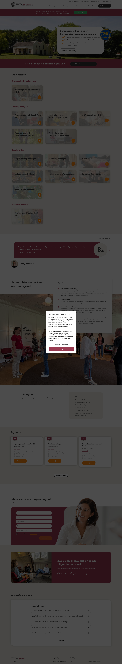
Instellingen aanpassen (61, 344)
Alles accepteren (61, 349)
